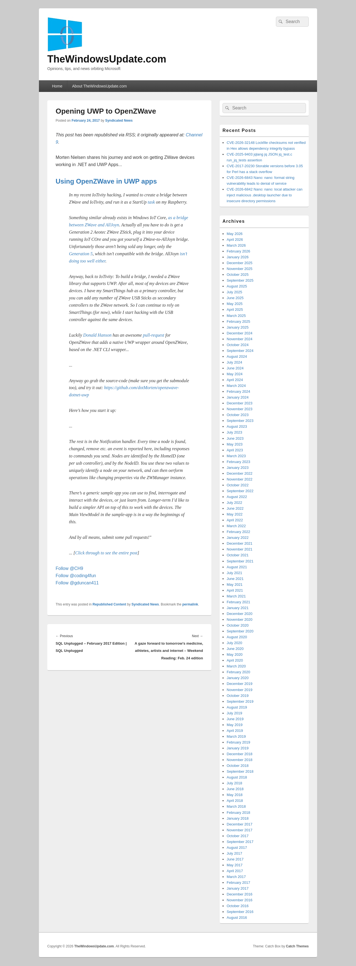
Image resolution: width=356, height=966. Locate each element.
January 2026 (238, 257)
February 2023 (238, 462)
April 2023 (235, 450)
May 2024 (235, 374)
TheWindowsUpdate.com (106, 59)
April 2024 (235, 380)
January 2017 (238, 888)
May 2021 (235, 584)
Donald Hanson (97, 335)
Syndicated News (119, 120)
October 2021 (238, 555)
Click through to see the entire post (106, 552)
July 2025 (234, 292)
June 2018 (235, 789)
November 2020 (240, 619)
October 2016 (238, 906)
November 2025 (240, 269)
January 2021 (238, 608)
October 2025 (238, 274)
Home (57, 86)
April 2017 (235, 871)
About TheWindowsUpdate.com (99, 86)
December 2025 (240, 263)
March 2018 (236, 806)
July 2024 (234, 362)
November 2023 (240, 409)
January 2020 (238, 678)
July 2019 (234, 713)
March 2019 (236, 736)
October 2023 (238, 415)
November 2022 (240, 479)
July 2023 (234, 432)
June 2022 (235, 508)
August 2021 (237, 567)
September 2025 (240, 280)
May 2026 (235, 234)
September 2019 (240, 701)
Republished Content (109, 604)
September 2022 (240, 491)
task (151, 202)
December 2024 (240, 333)
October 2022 (238, 485)
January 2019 (238, 748)
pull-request (153, 335)
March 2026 (236, 245)
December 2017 (240, 824)
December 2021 (240, 543)
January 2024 (238, 397)
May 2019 (235, 725)
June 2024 (235, 368)
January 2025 (238, 327)
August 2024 (237, 356)
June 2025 (235, 298)
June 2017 (235, 859)
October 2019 (238, 696)
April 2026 (235, 239)
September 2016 (240, 912)
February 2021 (238, 602)
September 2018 (240, 771)
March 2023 (236, 456)
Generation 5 (81, 253)
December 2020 (240, 614)
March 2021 (236, 596)
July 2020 (234, 643)
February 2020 (238, 672)
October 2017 (238, 836)
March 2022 (236, 526)
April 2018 (235, 801)
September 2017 (240, 842)
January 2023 (238, 468)
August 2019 (237, 707)
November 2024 (240, 339)
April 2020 (235, 660)
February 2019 (238, 742)
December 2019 (240, 684)
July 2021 (234, 573)
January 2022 (238, 537)
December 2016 (240, 894)
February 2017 (238, 882)
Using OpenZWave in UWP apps (106, 181)
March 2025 (236, 316)
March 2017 (236, 877)
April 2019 (235, 731)
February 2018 (238, 812)
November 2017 (240, 830)
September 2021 (240, 561)
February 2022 (238, 532)
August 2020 (237, 637)
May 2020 (235, 654)
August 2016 (237, 917)
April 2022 (235, 520)
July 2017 (234, 853)
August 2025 (237, 286)
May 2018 (235, 795)
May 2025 (235, 304)
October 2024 (238, 345)
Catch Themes (297, 946)
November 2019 (240, 690)
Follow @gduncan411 (77, 582)
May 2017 (235, 865)
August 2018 (237, 777)
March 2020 (236, 666)
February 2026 (238, 251)
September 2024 (240, 351)
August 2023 (237, 426)
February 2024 (238, 391)
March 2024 (236, 386)
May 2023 (235, 444)
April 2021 (235, 590)
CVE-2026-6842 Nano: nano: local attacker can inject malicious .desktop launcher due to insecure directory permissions (264, 195)
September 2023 (240, 421)
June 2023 (235, 438)
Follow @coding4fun (76, 575)
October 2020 (238, 625)
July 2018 (234, 783)
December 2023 (240, 403)
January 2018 (238, 818)
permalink (190, 604)
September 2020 (240, 631)
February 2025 (238, 321)
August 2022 (237, 497)
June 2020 (235, 649)
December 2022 (240, 473)
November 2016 (240, 900)
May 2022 (235, 514)
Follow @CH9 (69, 568)
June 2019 (235, 719)
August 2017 (237, 847)
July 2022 (234, 502)
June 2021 (235, 579)
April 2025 (235, 309)
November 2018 (240, 760)
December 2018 (240, 754)
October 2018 (238, 766)
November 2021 (240, 549)
